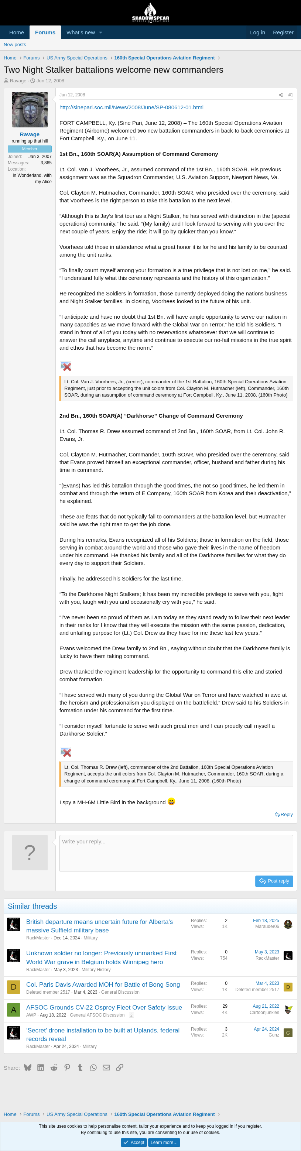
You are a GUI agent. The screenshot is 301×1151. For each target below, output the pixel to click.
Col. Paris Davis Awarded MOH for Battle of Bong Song (103, 984)
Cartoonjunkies (264, 1012)
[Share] (281, 95)
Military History (96, 969)
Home (16, 32)
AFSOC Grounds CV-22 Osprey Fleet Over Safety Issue (104, 1007)
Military (90, 938)
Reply (287, 814)
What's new (80, 32)
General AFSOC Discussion (97, 1015)
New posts (15, 44)
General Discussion (120, 992)
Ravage (18, 80)
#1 (290, 94)
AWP (31, 1015)
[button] (101, 32)
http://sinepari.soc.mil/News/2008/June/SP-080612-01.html (131, 107)
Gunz (273, 1035)
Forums (45, 32)
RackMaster (38, 938)
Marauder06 (267, 926)
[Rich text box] (176, 853)
